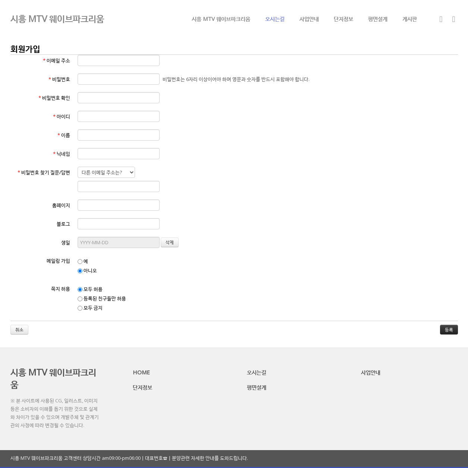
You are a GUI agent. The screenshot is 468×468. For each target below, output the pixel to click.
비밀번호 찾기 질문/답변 (44, 172)
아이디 (61, 116)
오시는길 (275, 18)
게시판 (409, 18)
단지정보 (343, 18)
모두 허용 (90, 289)
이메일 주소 (56, 60)
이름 (63, 135)
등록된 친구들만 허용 (102, 298)
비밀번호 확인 (54, 97)
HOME (141, 372)
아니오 (87, 270)
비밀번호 (59, 79)
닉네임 (61, 153)
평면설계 (377, 18)
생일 (65, 242)
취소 (19, 329)
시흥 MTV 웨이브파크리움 (221, 18)
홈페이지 (61, 205)
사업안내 (309, 18)
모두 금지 (90, 307)
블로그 (63, 223)
